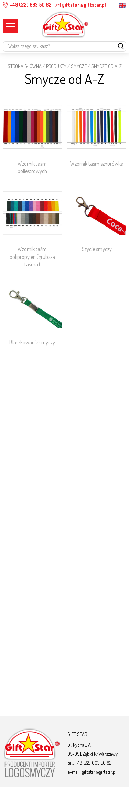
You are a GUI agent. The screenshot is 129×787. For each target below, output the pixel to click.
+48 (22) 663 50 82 (27, 5)
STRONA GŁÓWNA (25, 66)
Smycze (79, 66)
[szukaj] (121, 47)
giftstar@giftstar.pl (80, 5)
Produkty (56, 66)
